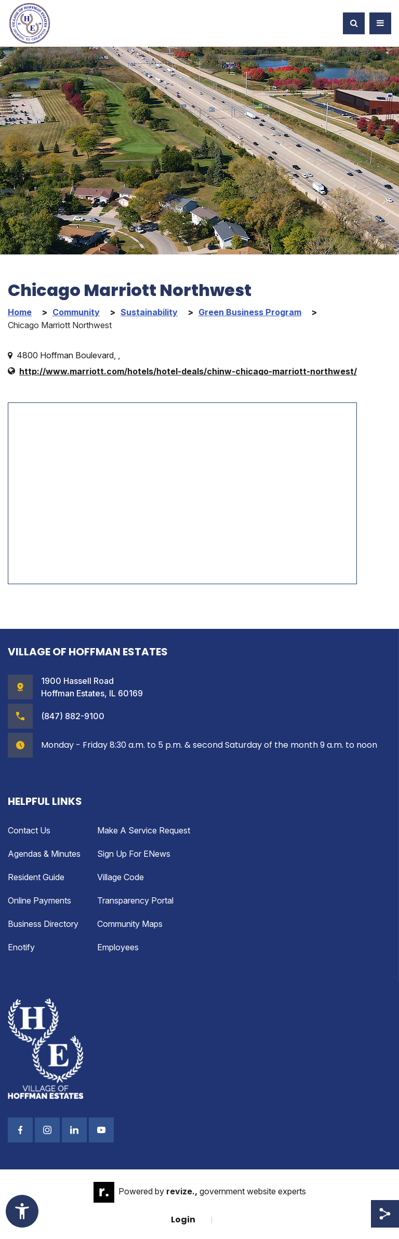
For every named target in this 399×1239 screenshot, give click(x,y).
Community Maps (130, 924)
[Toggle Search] (354, 23)
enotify (21, 947)
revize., (181, 1192)
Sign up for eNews (133, 854)
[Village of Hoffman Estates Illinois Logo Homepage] (29, 23)
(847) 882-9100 (72, 716)
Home (20, 312)
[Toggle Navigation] (380, 23)
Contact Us (29, 830)
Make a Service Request (143, 830)
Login (183, 1219)
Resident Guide (36, 877)
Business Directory (43, 924)
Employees (118, 947)
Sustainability (149, 312)
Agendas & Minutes (44, 854)
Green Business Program (249, 312)
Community (76, 312)
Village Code (120, 877)
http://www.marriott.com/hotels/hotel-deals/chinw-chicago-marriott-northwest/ (188, 371)
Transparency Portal (135, 900)
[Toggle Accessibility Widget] (22, 1211)
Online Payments (39, 900)
